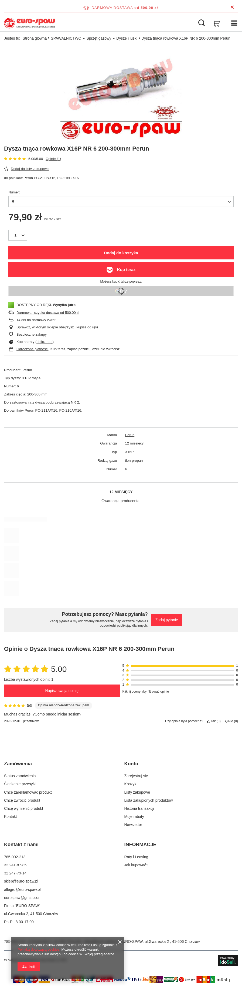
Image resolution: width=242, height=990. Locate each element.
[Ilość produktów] (17, 235)
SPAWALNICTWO (66, 38)
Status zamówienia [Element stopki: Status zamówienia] (20, 776)
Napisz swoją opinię (62, 691)
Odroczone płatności (32, 349)
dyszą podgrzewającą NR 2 (57, 402)
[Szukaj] (201, 23)
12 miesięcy (134, 443)
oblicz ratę (44, 342)
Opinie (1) (53, 159)
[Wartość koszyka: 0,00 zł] (216, 23)
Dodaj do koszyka (121, 253)
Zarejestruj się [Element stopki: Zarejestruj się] (136, 776)
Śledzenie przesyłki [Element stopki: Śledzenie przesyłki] (20, 784)
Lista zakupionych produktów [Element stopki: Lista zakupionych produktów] (148, 800)
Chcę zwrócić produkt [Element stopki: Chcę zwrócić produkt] (22, 800)
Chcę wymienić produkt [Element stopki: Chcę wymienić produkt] (23, 808)
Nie (231, 721)
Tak (214, 721)
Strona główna (35, 38)
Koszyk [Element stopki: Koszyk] (130, 784)
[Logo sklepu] (29, 23)
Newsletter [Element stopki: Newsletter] (133, 824)
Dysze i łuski (126, 38)
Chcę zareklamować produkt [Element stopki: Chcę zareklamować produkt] (28, 792)
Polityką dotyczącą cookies (38, 949)
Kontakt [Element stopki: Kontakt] (10, 816)
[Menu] (234, 23)
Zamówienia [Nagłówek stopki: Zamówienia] (18, 763)
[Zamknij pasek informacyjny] (232, 7)
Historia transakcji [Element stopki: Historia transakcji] (139, 808)
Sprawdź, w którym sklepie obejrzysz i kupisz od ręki (57, 327)
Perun (130, 435)
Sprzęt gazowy (98, 38)
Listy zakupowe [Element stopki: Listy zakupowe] (137, 792)
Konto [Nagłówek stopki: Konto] (131, 763)
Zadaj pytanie (166, 620)
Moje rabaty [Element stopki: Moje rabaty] (134, 816)
